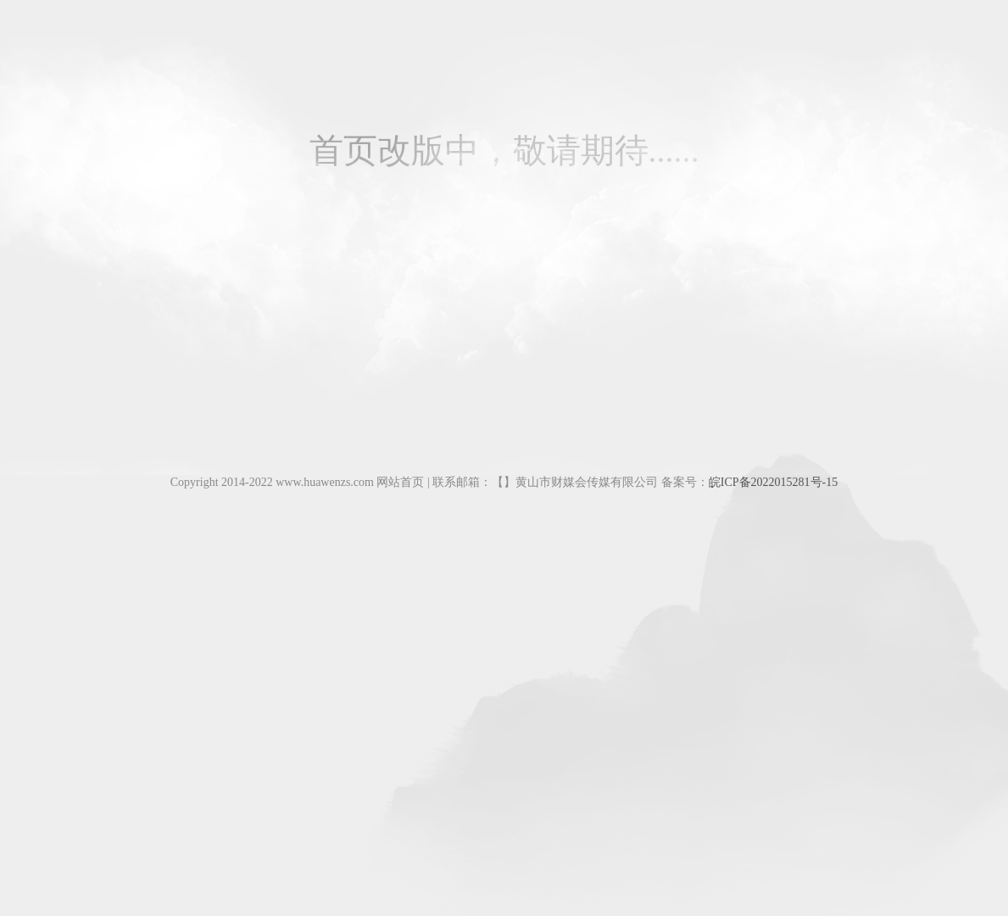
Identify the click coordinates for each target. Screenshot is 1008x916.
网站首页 (400, 482)
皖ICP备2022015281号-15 (773, 482)
